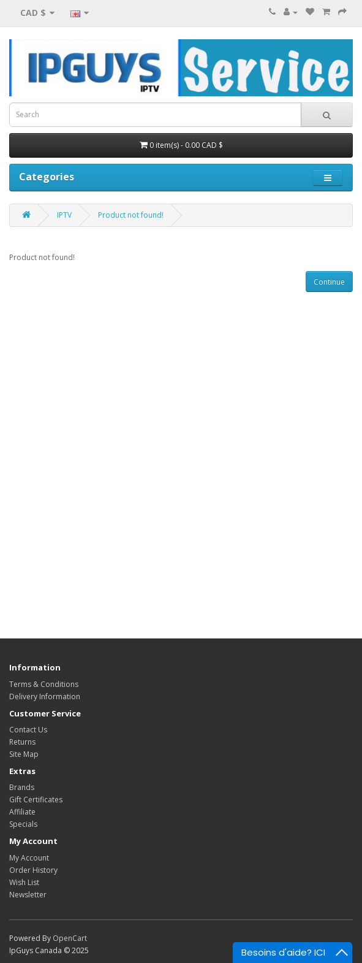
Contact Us (28, 729)
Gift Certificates (35, 799)
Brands (21, 787)
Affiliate (22, 812)
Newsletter (28, 894)
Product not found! (131, 215)
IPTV (64, 215)
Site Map (24, 754)
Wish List (24, 882)
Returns (22, 742)
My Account (29, 858)
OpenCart (70, 938)
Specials (23, 824)
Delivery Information (44, 696)
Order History (33, 870)
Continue (329, 282)
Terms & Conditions (43, 684)
